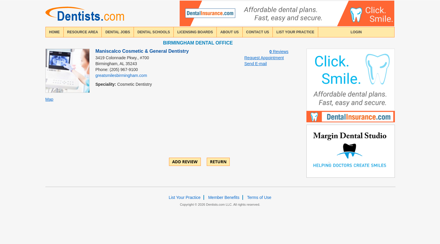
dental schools (153, 32)
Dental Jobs (117, 32)
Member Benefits (223, 197)
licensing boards (195, 32)
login (356, 32)
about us (229, 32)
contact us (257, 32)
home (54, 32)
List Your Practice (295, 32)
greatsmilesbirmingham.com (121, 75)
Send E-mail (255, 63)
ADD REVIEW (185, 161)
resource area (82, 32)
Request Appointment (264, 57)
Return (218, 161)
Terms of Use (259, 197)
